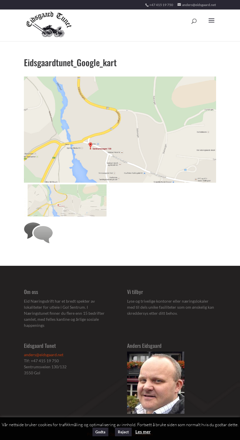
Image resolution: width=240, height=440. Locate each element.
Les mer (143, 431)
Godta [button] (100, 432)
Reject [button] (123, 432)
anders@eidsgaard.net (43, 354)
